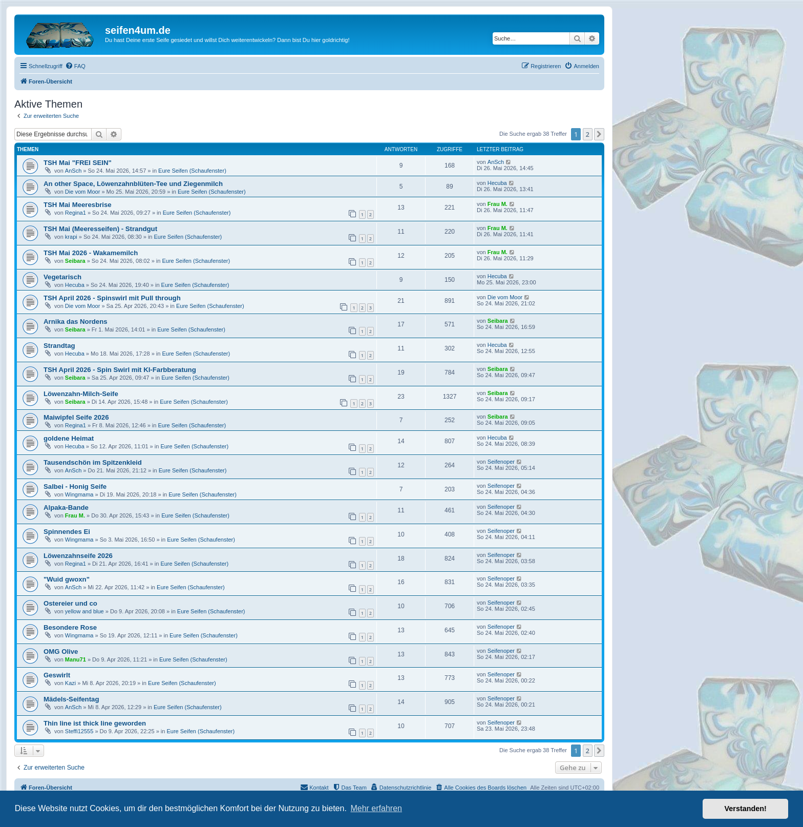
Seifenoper (501, 462)
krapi (71, 237)
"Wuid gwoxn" (67, 579)
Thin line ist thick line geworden (95, 723)
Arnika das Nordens (76, 321)
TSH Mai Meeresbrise (78, 205)
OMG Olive (61, 651)
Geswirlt (57, 675)
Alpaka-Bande (66, 507)
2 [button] (587, 134)
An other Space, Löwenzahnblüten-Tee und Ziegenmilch (133, 184)
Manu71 (75, 659)
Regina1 (75, 213)
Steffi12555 (79, 731)
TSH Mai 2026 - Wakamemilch (91, 253)
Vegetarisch (62, 277)
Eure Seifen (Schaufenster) (192, 171)
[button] (599, 134)
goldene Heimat (69, 438)
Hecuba (497, 183)
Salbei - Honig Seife (75, 486)
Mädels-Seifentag (71, 699)
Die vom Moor (82, 192)
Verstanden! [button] (746, 808)
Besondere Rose (70, 627)
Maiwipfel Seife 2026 (76, 417)
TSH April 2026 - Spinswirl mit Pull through (112, 298)
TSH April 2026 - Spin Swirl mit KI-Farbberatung (120, 370)
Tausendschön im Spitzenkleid (93, 462)
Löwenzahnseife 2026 (78, 556)
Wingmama (79, 494)
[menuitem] (75, 66)
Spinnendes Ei (67, 531)
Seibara (75, 261)
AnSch (73, 171)
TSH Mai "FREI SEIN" (78, 163)
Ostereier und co (70, 603)
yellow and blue (84, 611)
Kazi (70, 683)
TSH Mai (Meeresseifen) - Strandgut (100, 229)
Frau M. (498, 204)
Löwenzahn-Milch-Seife (81, 394)
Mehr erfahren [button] (376, 808)
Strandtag (59, 345)
